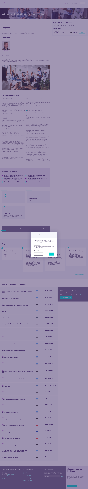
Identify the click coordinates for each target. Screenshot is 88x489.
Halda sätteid (37, 250)
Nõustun (51, 254)
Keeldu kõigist (38, 254)
